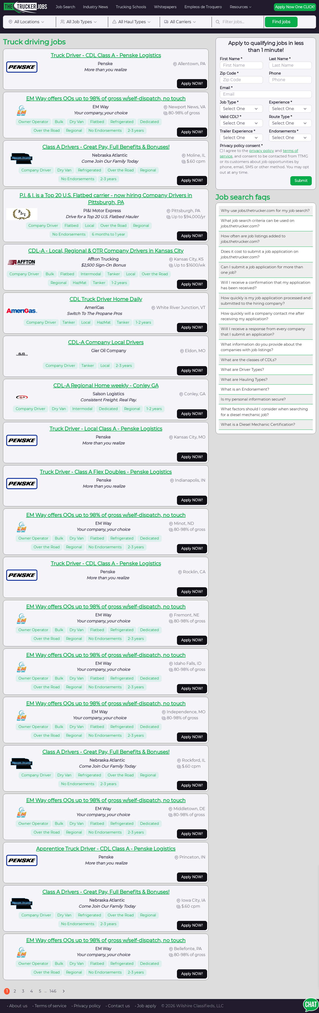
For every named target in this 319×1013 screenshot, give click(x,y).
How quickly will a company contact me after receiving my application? (262, 316)
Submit (301, 180)
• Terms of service (49, 1006)
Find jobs (281, 21)
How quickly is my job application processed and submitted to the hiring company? (266, 300)
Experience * (280, 102)
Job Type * (229, 102)
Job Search (65, 7)
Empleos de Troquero (203, 7)
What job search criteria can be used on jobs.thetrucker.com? (257, 223)
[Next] (63, 991)
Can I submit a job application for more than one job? (262, 270)
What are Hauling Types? (244, 379)
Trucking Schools (131, 7)
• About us (17, 1006)
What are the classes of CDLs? (249, 359)
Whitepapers (165, 7)
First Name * (231, 59)
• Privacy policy (86, 1006)
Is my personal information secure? (253, 399)
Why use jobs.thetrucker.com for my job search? (265, 210)
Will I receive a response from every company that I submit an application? (263, 331)
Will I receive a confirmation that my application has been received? (265, 285)
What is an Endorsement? (245, 389)
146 (53, 991)
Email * (226, 88)
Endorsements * (283, 131)
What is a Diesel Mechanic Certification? (258, 424)
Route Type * (280, 117)
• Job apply (145, 1006)
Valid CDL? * (230, 117)
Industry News (95, 7)
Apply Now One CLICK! (295, 7)
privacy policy (261, 150)
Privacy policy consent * (241, 146)
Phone (275, 73)
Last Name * (280, 59)
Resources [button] (239, 7)
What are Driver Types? (242, 369)
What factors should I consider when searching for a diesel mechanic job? (264, 412)
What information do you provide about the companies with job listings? (261, 347)
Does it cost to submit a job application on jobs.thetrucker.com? (259, 254)
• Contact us (118, 1006)
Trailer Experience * (237, 131)
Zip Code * (229, 73)
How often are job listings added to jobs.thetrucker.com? (253, 239)
